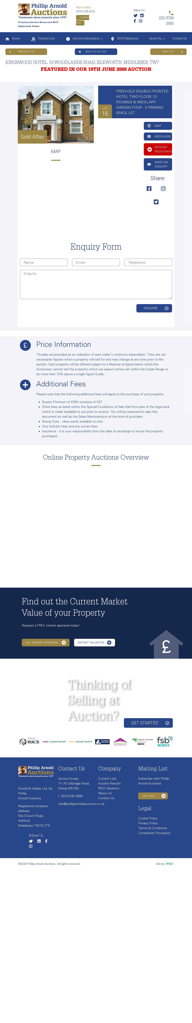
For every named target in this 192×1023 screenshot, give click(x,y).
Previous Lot (21, 51)
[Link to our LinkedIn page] (142, 16)
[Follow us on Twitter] (136, 16)
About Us (155, 38)
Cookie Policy (148, 818)
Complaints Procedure (154, 833)
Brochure (159, 136)
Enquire (151, 308)
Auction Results (109, 783)
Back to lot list (92, 51)
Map (154, 126)
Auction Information (82, 39)
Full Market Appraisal (45, 642)
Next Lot (173, 51)
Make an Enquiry (157, 164)
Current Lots (43, 39)
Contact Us (179, 38)
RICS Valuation (108, 788)
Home (12, 39)
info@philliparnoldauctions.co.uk (81, 804)
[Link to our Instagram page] (141, 22)
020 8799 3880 (72, 796)
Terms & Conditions (152, 828)
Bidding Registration (159, 149)
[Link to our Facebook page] (135, 22)
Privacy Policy (148, 823)
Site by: (165, 864)
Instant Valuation (94, 642)
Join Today (154, 796)
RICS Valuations (124, 39)
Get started (150, 723)
